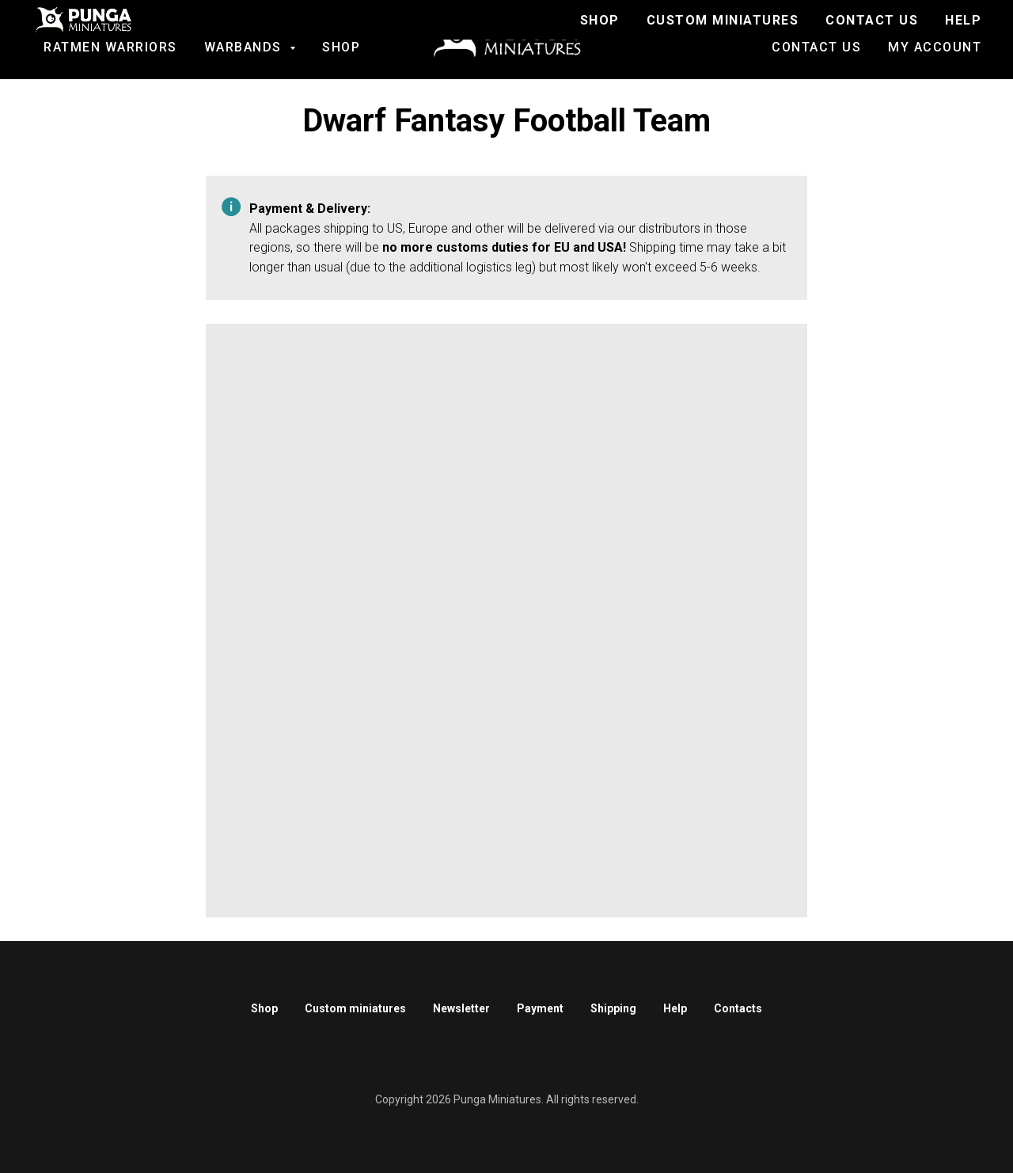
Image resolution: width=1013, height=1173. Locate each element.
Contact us (816, 47)
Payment (540, 1008)
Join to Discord (732, 32)
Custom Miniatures (895, 32)
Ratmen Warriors (110, 47)
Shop (341, 47)
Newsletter (461, 1008)
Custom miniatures (355, 1008)
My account (934, 47)
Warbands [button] (245, 47)
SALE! (231, 32)
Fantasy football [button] (103, 32)
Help (675, 1008)
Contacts (738, 1008)
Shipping (613, 1008)
